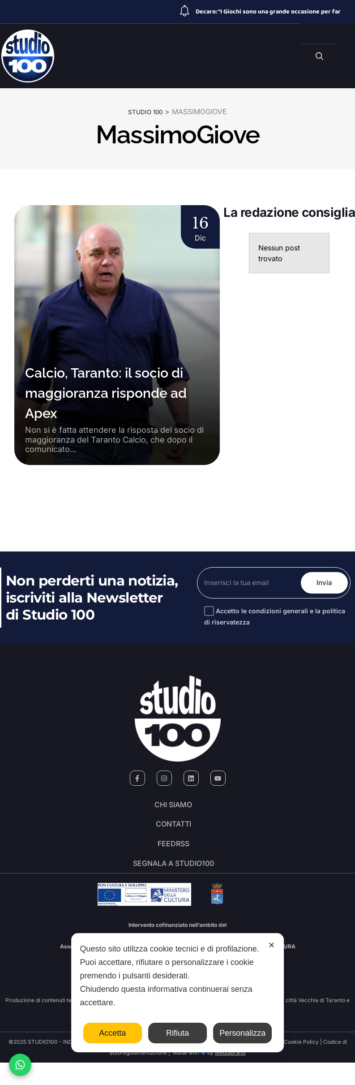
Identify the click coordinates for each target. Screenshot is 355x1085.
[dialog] (177, 992)
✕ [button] (271, 945)
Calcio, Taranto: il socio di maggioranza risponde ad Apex (106, 393)
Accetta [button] (112, 1033)
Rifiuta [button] (177, 1033)
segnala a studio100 (173, 882)
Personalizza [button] (242, 1033)
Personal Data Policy (253, 1064)
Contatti (173, 832)
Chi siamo (173, 807)
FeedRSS (173, 857)
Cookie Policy (301, 1064)
